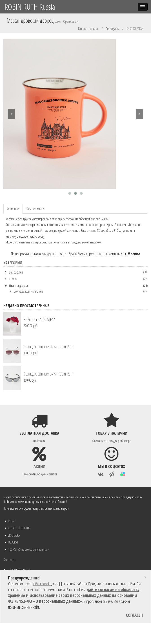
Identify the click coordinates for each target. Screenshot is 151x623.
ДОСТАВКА (14, 535)
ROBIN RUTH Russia (29, 6)
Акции (39, 465)
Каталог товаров (88, 28)
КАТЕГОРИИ (12, 262)
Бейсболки (16, 272)
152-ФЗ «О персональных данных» (28, 549)
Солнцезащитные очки (28, 291)
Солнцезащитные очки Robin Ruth (48, 347)
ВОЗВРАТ (13, 542)
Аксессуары (112, 28)
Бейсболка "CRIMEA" (39, 319)
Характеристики (35, 208)
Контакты (9, 559)
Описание (13, 208)
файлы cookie (41, 584)
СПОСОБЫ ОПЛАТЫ (19, 528)
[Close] (145, 577)
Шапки (13, 278)
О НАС (11, 521)
